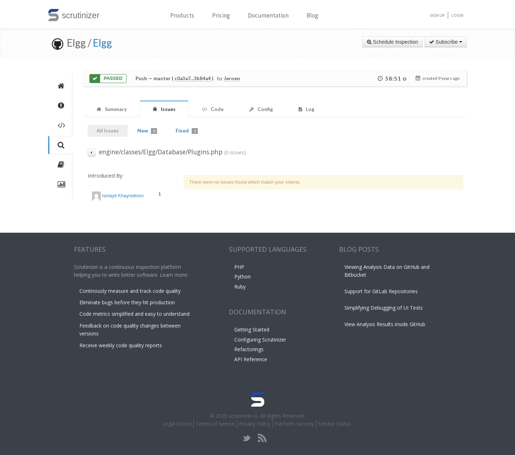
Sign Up (437, 15)
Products (182, 15)
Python (242, 276)
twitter (246, 438)
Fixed (187, 130)
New (147, 130)
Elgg (102, 43)
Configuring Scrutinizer (260, 339)
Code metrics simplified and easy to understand (134, 313)
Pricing (221, 15)
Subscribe (445, 42)
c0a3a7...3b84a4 (193, 78)
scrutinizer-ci (243, 415)
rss (262, 438)
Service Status (334, 423)
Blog (312, 15)
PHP (239, 266)
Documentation (268, 15)
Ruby (240, 286)
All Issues (108, 130)
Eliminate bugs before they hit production (127, 302)
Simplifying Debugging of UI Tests (383, 307)
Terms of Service (215, 423)
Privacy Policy (254, 423)
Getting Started (251, 329)
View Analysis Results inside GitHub (384, 324)
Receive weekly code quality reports (120, 345)
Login (457, 15)
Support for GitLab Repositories (381, 291)
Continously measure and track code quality (130, 290)
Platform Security (294, 423)
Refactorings (249, 349)
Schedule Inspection (392, 42)
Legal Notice (177, 423)
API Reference (250, 359)
